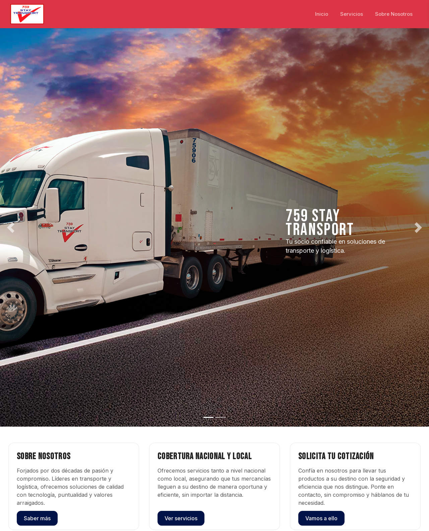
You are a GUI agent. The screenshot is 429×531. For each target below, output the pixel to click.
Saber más (37, 518)
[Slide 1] (208, 417)
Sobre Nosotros (394, 14)
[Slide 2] (221, 417)
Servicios (351, 14)
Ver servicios (181, 518)
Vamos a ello (321, 518)
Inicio (321, 14)
